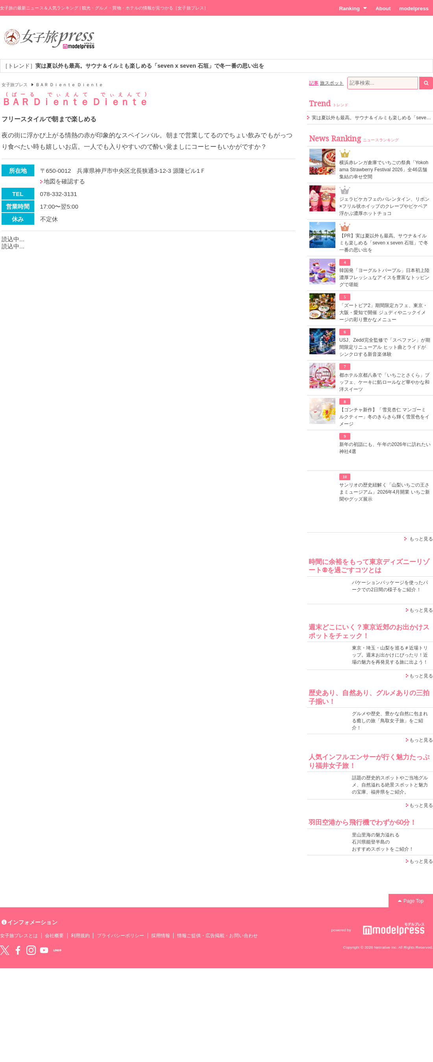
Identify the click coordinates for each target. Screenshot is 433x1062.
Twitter (4, 950)
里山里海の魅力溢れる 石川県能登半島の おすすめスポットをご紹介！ (383, 842)
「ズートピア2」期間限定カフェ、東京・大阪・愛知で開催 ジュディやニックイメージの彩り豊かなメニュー (383, 312)
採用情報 (160, 935)
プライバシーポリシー (120, 935)
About (383, 8)
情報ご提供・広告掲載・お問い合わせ (217, 935)
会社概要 (54, 935)
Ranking (353, 8)
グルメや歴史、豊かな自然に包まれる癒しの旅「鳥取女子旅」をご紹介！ (390, 721)
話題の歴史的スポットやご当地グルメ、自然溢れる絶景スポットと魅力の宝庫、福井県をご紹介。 (390, 785)
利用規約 (80, 935)
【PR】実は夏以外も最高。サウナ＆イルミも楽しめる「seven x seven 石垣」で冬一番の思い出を (383, 243)
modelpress (414, 8)
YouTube (44, 950)
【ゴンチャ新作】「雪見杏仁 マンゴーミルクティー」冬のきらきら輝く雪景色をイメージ (384, 417)
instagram (31, 950)
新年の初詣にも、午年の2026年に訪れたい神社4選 (385, 448)
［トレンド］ (133, 66)
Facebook (17, 950)
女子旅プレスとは (19, 935)
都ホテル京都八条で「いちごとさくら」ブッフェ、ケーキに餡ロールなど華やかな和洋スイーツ (384, 382)
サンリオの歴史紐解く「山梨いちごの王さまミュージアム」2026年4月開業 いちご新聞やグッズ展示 (384, 492)
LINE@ (57, 950)
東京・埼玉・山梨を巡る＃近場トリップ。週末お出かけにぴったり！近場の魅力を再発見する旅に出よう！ (390, 655)
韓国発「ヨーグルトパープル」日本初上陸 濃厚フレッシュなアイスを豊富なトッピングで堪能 (384, 277)
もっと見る (421, 539)
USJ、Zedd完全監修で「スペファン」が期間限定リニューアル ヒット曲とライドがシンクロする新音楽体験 (384, 347)
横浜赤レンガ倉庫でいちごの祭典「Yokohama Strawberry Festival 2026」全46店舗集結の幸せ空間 (383, 169)
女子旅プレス (15, 84)
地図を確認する (64, 181)
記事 (313, 83)
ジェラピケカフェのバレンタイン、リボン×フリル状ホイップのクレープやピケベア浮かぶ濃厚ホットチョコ (384, 206)
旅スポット (332, 83)
